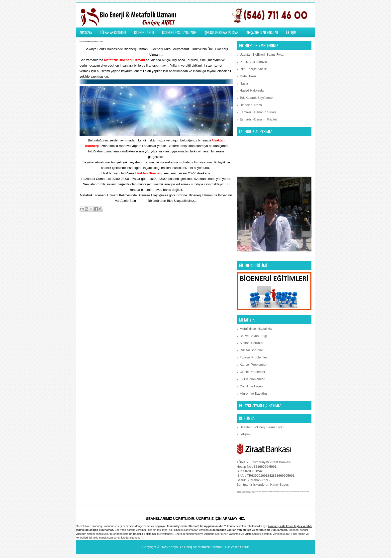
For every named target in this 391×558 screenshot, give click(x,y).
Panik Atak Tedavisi (254, 62)
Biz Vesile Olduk (237, 547)
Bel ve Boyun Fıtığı (253, 336)
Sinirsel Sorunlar (251, 343)
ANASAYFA (86, 32)
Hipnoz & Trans (251, 105)
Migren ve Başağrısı (254, 393)
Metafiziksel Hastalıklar (256, 329)
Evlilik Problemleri (252, 379)
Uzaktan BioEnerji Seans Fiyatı (262, 54)
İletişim (142, 201)
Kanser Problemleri (253, 364)
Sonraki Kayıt (90, 229)
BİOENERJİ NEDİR (144, 32)
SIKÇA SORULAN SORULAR (262, 32)
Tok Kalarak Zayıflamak (256, 98)
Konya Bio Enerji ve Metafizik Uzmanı (196, 547)
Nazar (244, 83)
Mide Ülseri (248, 76)
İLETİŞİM (291, 32)
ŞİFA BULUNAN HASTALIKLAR (221, 32)
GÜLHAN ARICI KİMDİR (113, 32)
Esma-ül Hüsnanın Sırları (258, 112)
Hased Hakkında (252, 90)
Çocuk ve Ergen (251, 386)
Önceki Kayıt (222, 229)
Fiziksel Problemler (253, 357)
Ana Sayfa (156, 229)
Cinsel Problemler (252, 372)
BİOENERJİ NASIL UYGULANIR (179, 32)
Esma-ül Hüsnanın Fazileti (259, 119)
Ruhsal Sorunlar (251, 350)
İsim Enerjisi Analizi (253, 69)
